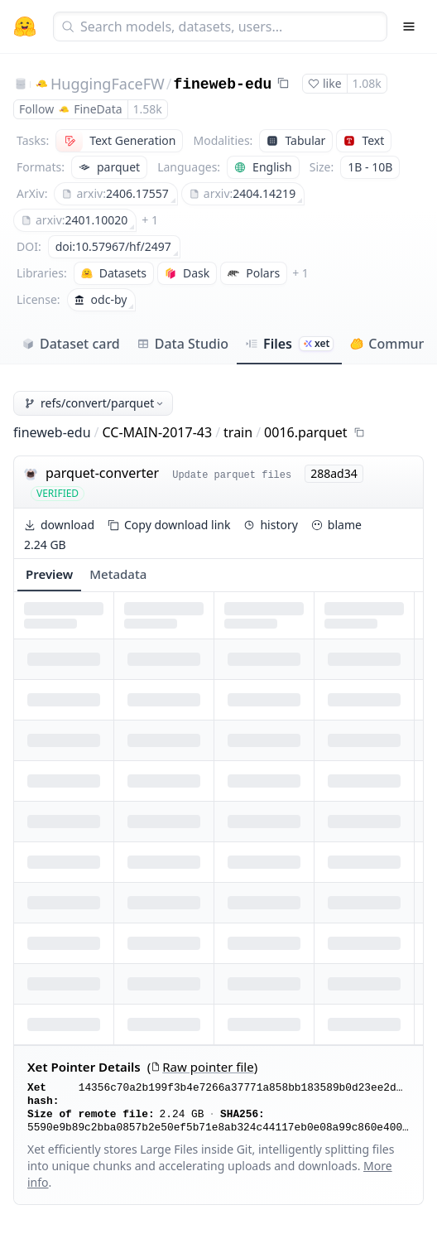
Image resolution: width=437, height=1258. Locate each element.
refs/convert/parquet (95, 403)
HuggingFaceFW (107, 84)
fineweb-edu (222, 84)
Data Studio (182, 344)
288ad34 (334, 473)
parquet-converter (102, 473)
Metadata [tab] (117, 574)
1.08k (367, 83)
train (237, 432)
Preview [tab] (49, 574)
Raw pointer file (202, 1067)
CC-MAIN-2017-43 (158, 432)
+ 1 (150, 220)
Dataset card (71, 344)
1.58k (147, 109)
